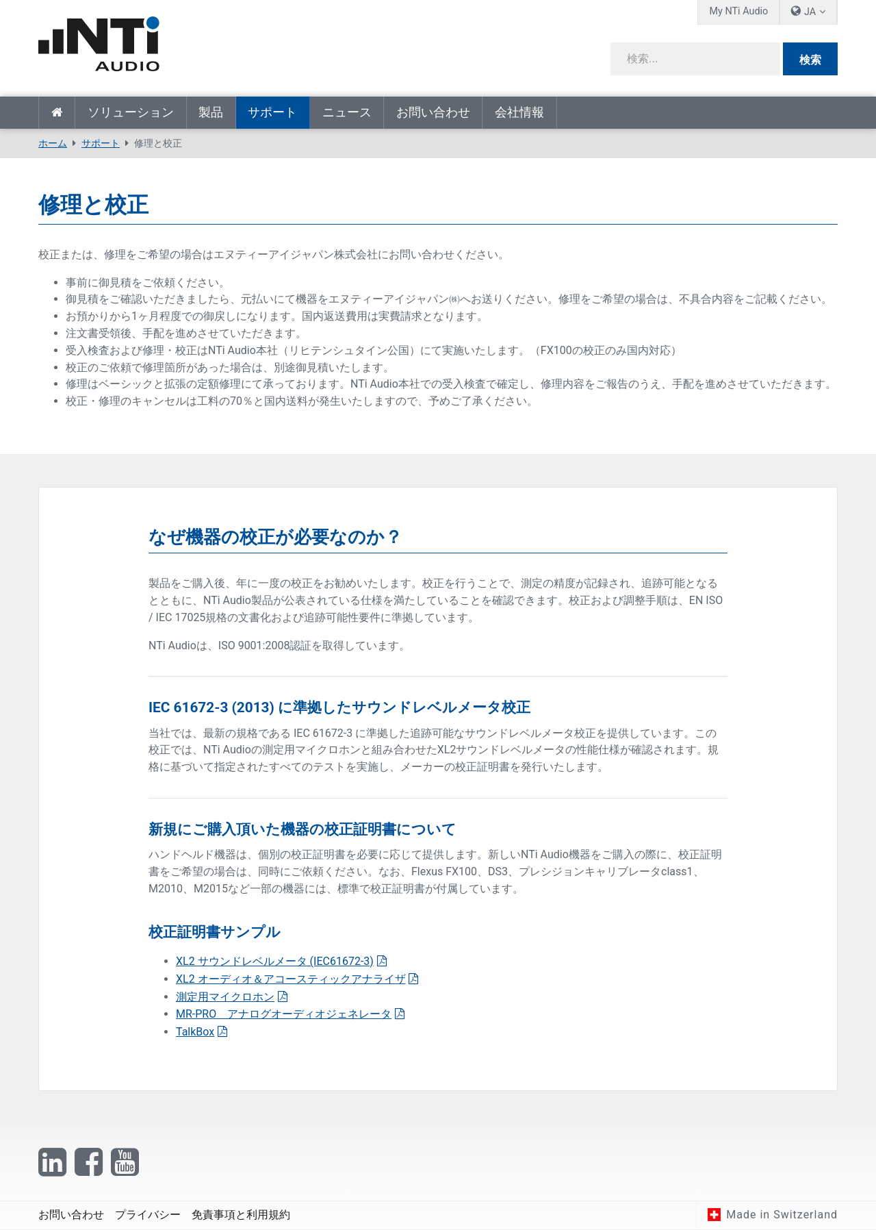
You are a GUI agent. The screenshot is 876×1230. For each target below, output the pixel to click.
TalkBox (195, 1031)
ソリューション (131, 112)
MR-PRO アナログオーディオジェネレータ (283, 1013)
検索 (810, 60)
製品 (210, 112)
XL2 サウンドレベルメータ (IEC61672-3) (275, 961)
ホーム (56, 113)
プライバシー (148, 1214)
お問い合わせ (433, 112)
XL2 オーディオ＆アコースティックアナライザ (291, 979)
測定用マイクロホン (225, 996)
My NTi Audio (738, 11)
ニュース (347, 112)
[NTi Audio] (233, 43)
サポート (272, 112)
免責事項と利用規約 (241, 1214)
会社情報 (519, 112)
